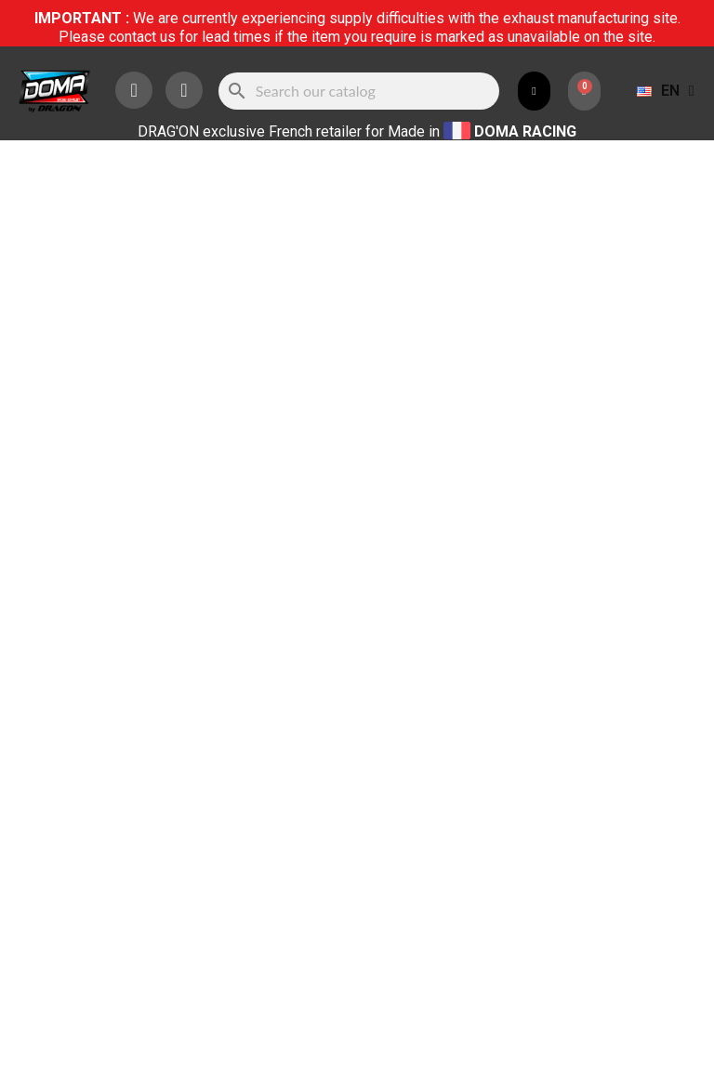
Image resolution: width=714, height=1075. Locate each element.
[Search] (359, 91)
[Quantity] (393, 336)
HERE (476, 756)
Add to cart (528, 336)
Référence (400, 197)
